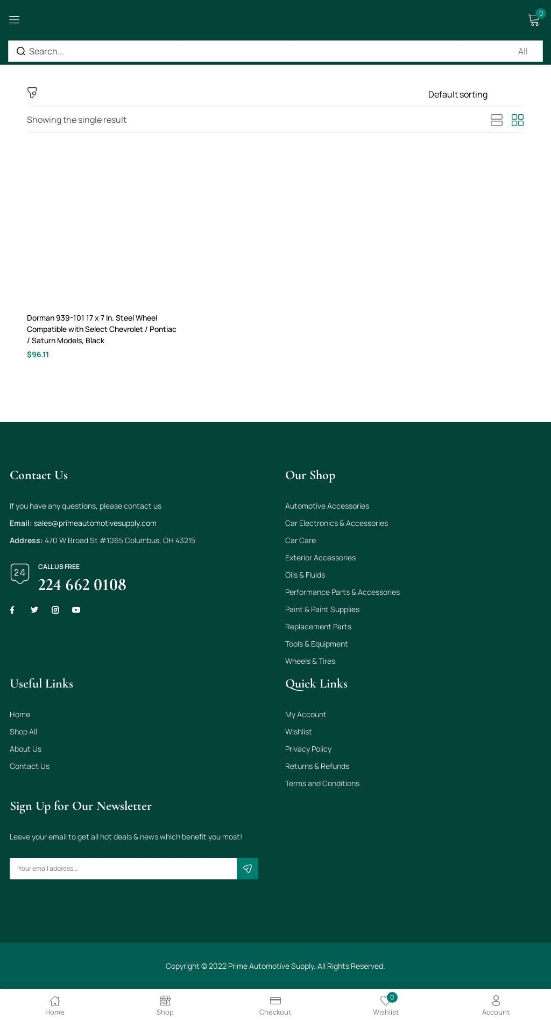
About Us (25, 750)
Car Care (300, 542)
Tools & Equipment (316, 645)
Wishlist (298, 733)
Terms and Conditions (322, 785)
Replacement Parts (318, 628)
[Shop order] (476, 94)
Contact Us (30, 767)
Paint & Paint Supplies (322, 611)
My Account (306, 716)
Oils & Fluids (305, 576)
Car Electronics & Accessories (336, 524)
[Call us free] (20, 575)
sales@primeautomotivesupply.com (95, 524)
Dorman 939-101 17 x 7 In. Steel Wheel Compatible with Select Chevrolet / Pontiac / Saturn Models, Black (103, 329)
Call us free (59, 568)
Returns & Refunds (317, 767)
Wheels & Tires (310, 662)
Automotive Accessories (327, 507)
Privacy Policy (308, 750)
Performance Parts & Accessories (342, 593)
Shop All (23, 733)
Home (20, 716)
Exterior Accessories (320, 559)
